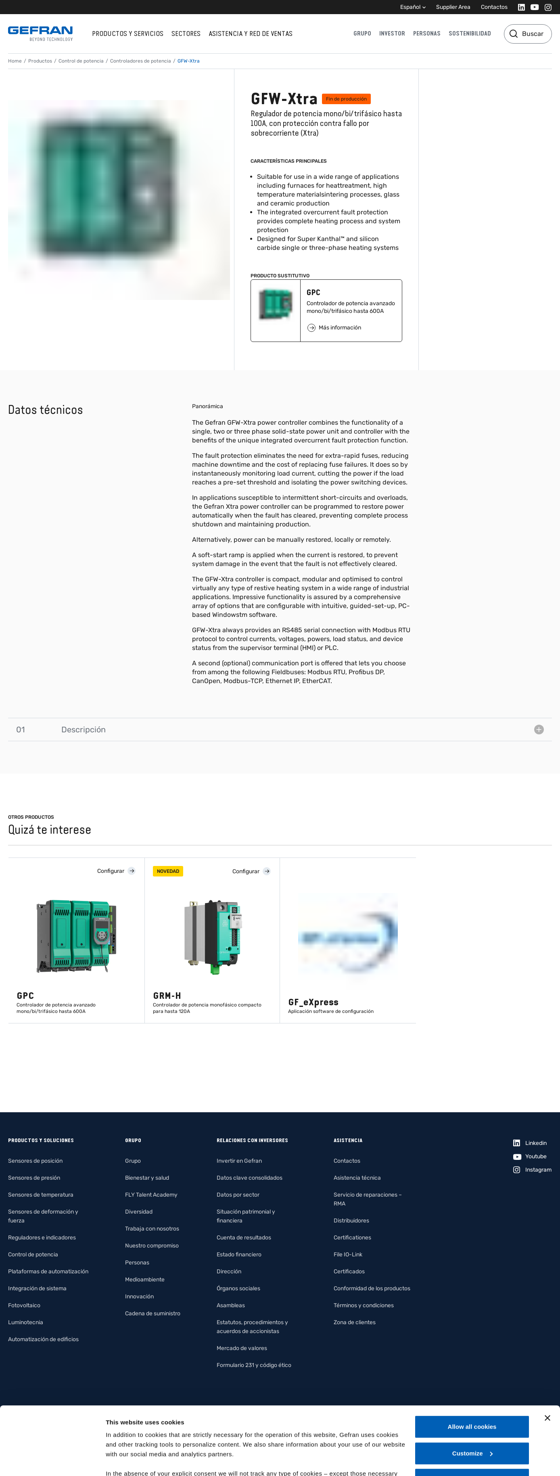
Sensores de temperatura (40, 1194)
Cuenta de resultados (244, 1237)
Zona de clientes (355, 1322)
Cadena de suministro (152, 1313)
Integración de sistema (37, 1288)
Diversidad (139, 1211)
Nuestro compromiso (152, 1245)
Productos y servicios (127, 33)
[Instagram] (545, 7)
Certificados (349, 1271)
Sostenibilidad (470, 33)
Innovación (139, 1296)
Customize (472, 1389)
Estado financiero (239, 1254)
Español (410, 7)
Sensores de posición (35, 1160)
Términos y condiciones (364, 1305)
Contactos (494, 7)
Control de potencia (81, 61)
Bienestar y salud (147, 1177)
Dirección (229, 1271)
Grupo (362, 33)
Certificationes (352, 1237)
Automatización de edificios (43, 1339)
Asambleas (231, 1305)
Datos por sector (238, 1194)
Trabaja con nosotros (152, 1228)
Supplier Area (453, 7)
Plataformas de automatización (48, 1271)
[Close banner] (547, 1354)
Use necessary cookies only (472, 1415)
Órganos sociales (238, 1288)
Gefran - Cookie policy (269, 1429)
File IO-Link (348, 1254)
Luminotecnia (25, 1322)
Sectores (186, 33)
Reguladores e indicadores (42, 1237)
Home (15, 61)
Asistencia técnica (357, 1177)
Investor (392, 33)
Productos (40, 61)
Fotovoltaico (24, 1305)
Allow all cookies (472, 1362)
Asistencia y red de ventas (251, 33)
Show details (124, 1460)
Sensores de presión (34, 1177)
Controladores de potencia (140, 61)
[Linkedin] (519, 7)
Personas (427, 33)
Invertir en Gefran (239, 1160)
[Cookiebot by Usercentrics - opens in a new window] (52, 1460)
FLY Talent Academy (151, 1194)
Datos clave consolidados (249, 1177)
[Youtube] (532, 7)
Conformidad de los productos (372, 1288)
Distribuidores (351, 1220)
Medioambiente (145, 1279)
